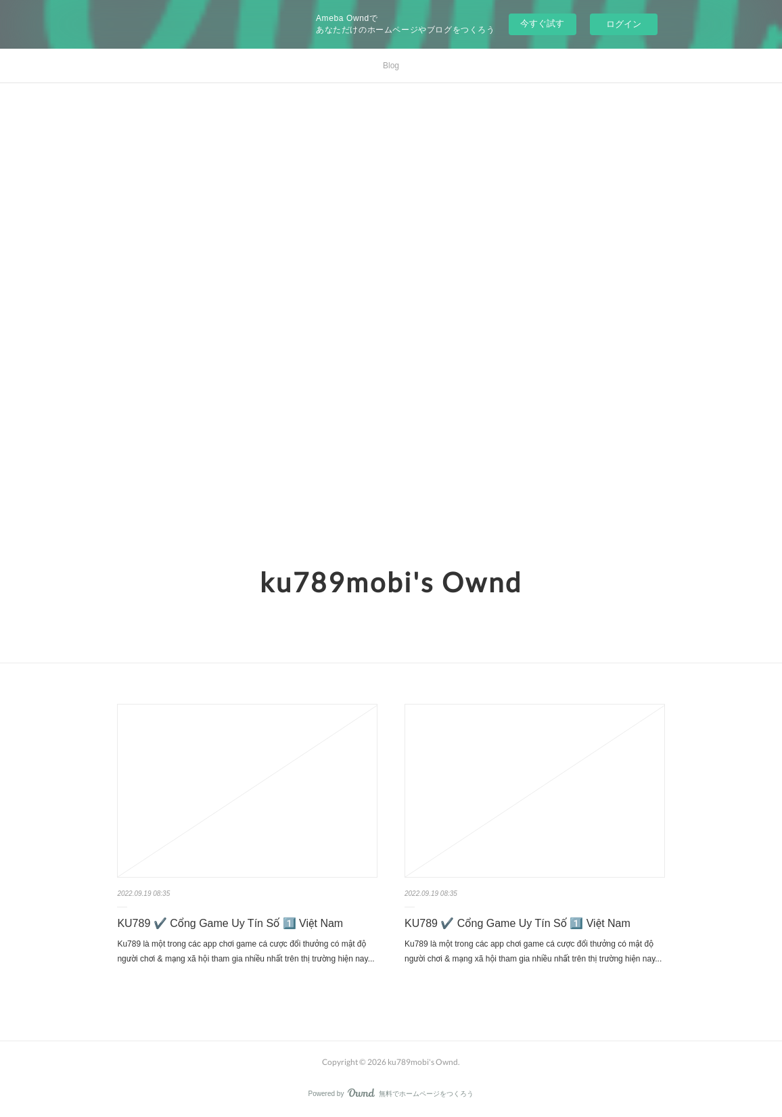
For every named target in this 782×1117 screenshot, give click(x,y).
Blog (391, 65)
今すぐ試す (542, 23)
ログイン (623, 24)
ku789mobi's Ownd (391, 582)
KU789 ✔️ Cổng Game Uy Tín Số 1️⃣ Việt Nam (230, 923)
